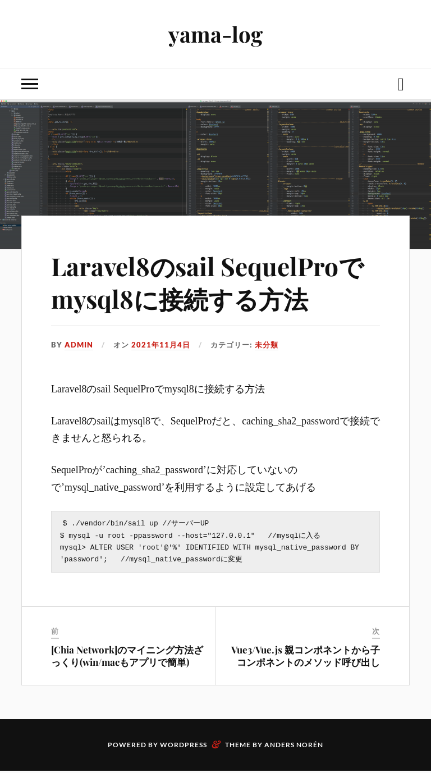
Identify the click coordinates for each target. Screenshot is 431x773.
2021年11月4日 (160, 344)
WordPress (183, 747)
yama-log (215, 34)
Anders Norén (293, 747)
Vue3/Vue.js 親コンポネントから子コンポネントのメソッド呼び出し (305, 658)
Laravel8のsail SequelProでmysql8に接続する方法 (207, 281)
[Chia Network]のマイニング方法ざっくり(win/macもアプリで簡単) (127, 658)
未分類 (266, 344)
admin (79, 344)
